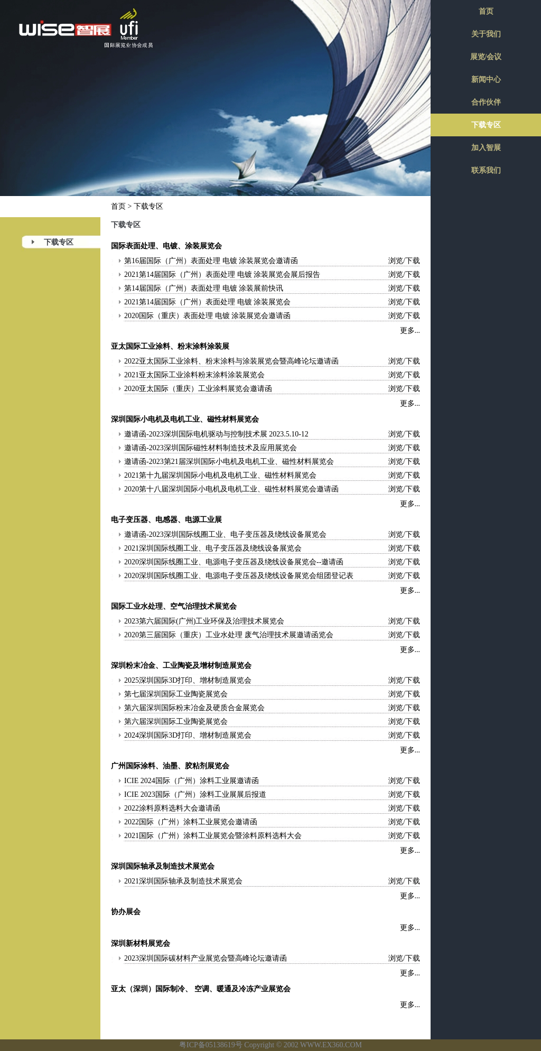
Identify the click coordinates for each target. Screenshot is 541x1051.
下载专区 (58, 242)
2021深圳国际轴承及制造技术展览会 (183, 881)
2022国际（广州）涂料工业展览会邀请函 (190, 822)
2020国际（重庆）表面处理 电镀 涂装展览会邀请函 (207, 316)
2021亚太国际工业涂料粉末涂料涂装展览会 (194, 375)
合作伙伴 (486, 102)
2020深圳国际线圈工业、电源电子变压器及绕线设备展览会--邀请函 (233, 562)
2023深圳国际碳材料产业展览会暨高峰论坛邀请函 (205, 958)
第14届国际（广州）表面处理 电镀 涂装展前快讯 (203, 288)
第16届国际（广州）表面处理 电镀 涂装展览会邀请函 (211, 261)
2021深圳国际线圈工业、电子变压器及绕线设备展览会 (213, 548)
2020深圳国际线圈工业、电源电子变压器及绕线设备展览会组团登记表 (238, 576)
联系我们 (486, 170)
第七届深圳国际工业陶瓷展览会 (176, 694)
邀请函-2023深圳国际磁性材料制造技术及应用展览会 (210, 448)
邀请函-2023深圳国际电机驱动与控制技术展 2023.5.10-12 (216, 434)
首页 (118, 206)
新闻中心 (486, 79)
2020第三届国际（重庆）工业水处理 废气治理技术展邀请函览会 (228, 635)
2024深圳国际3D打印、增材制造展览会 (187, 735)
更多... (410, 330)
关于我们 (486, 34)
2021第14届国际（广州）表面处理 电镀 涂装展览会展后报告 (222, 274)
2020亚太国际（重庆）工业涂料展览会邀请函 (198, 389)
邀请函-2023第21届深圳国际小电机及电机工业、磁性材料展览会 (229, 462)
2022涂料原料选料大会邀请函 (172, 808)
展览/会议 (486, 57)
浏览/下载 (404, 261)
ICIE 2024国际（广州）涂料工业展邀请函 (191, 781)
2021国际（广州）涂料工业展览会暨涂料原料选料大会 (213, 836)
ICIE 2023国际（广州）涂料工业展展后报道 (195, 794)
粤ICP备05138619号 (210, 1045)
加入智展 (486, 148)
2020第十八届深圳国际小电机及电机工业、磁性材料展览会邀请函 (231, 489)
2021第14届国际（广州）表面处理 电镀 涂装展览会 (207, 302)
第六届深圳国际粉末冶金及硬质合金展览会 (194, 708)
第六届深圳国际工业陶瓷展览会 (176, 722)
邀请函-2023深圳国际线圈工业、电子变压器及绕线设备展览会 (225, 534)
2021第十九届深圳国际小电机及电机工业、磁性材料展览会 (220, 475)
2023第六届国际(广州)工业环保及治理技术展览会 (204, 621)
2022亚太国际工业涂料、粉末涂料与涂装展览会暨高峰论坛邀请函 (231, 361)
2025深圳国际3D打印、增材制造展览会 (187, 680)
